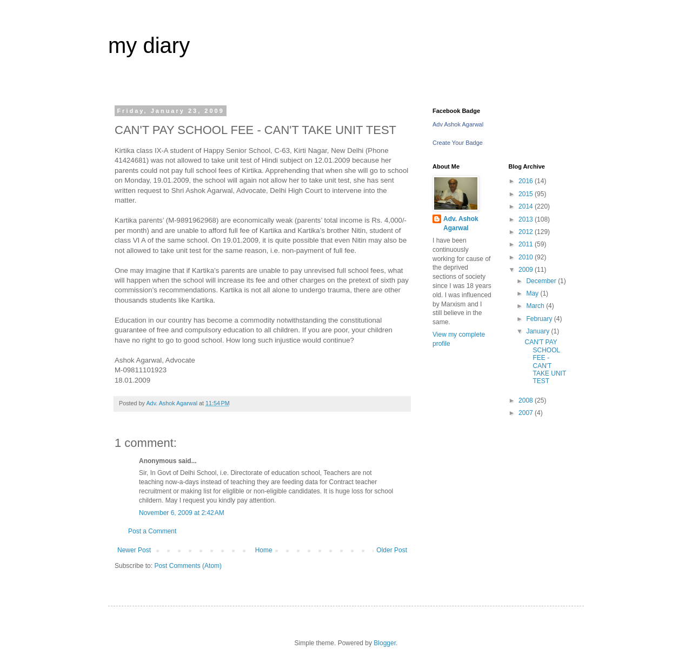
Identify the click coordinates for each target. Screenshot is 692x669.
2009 (526, 269)
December (542, 281)
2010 (526, 257)
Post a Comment (152, 531)
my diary (149, 45)
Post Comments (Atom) (188, 566)
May (533, 293)
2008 (526, 400)
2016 (526, 181)
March (536, 306)
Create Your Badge (457, 142)
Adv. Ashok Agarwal (460, 223)
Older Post (391, 550)
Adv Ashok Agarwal (457, 124)
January (538, 331)
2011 (526, 244)
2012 (526, 232)
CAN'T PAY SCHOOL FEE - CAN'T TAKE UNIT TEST (545, 361)
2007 (526, 413)
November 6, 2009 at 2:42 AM (181, 513)
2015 (526, 194)
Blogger (385, 643)
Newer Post (134, 550)
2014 (526, 206)
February (540, 319)
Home (263, 550)
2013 (526, 219)
